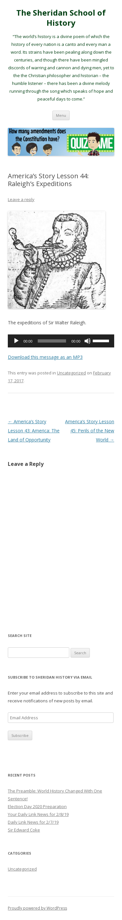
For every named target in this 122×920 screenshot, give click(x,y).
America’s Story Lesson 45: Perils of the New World (89, 430)
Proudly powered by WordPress (37, 908)
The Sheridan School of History (61, 18)
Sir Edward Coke (24, 830)
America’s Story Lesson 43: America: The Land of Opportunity (34, 430)
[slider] (52, 341)
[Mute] (87, 341)
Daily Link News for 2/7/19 (33, 822)
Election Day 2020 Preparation (37, 806)
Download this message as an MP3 (45, 357)
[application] (61, 340)
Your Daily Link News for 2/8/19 (38, 814)
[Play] (16, 341)
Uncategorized (71, 373)
